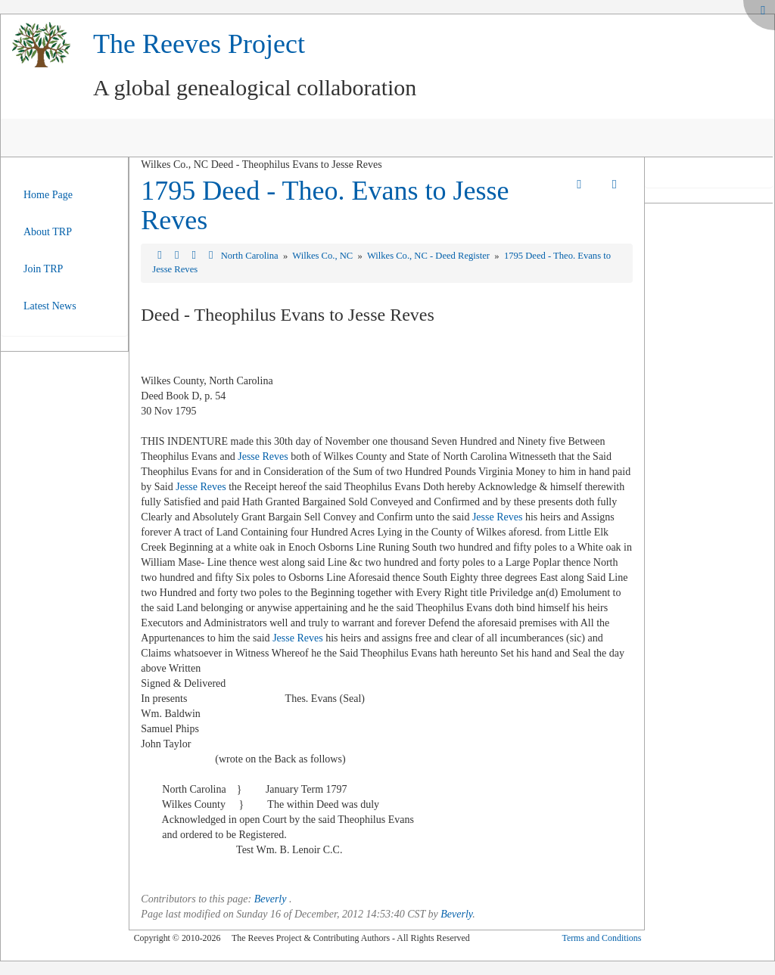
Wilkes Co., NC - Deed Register (429, 255)
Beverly (270, 899)
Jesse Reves (263, 456)
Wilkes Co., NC (323, 255)
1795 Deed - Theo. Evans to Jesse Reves (325, 205)
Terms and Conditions (601, 938)
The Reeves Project (199, 44)
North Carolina (251, 255)
